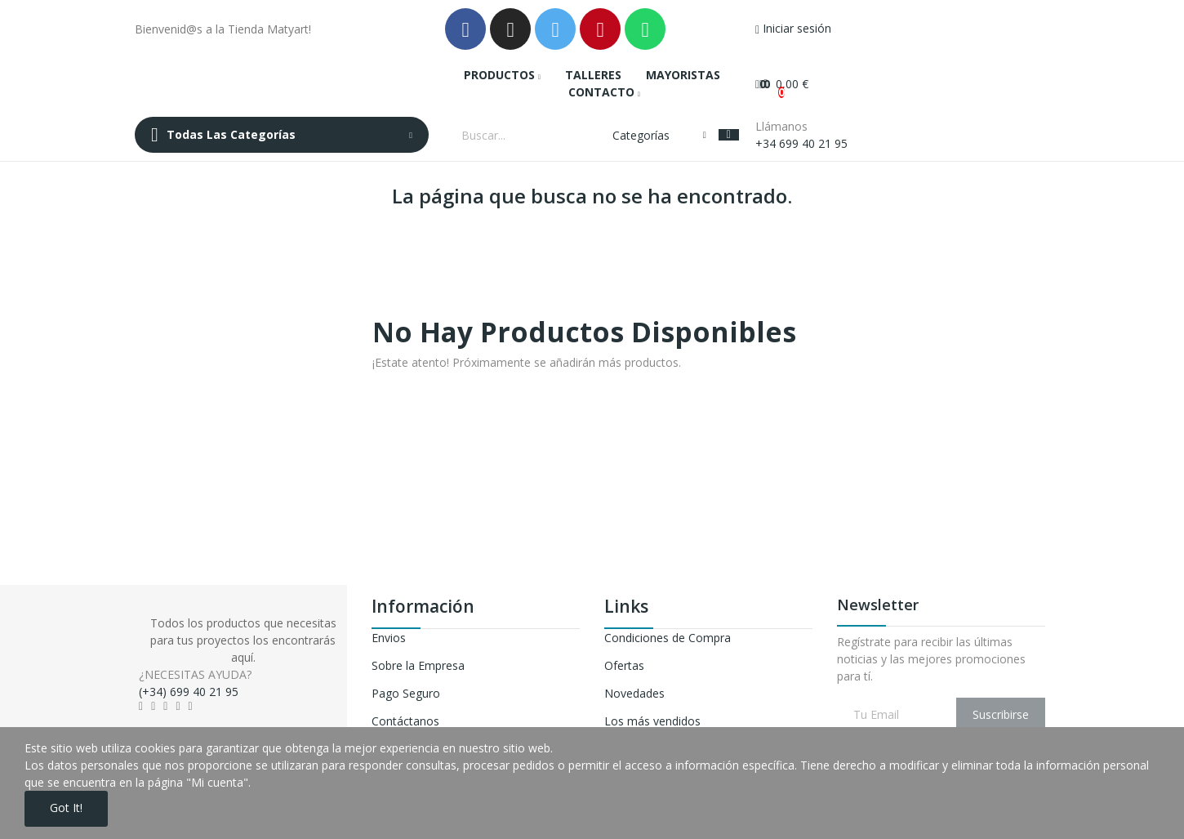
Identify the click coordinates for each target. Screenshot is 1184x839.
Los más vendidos (652, 721)
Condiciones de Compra (667, 637)
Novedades (634, 693)
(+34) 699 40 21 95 (188, 691)
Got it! (67, 808)
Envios (389, 637)
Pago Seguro (406, 693)
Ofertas (624, 665)
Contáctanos (405, 721)
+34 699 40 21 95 (801, 143)
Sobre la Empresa (418, 665)
